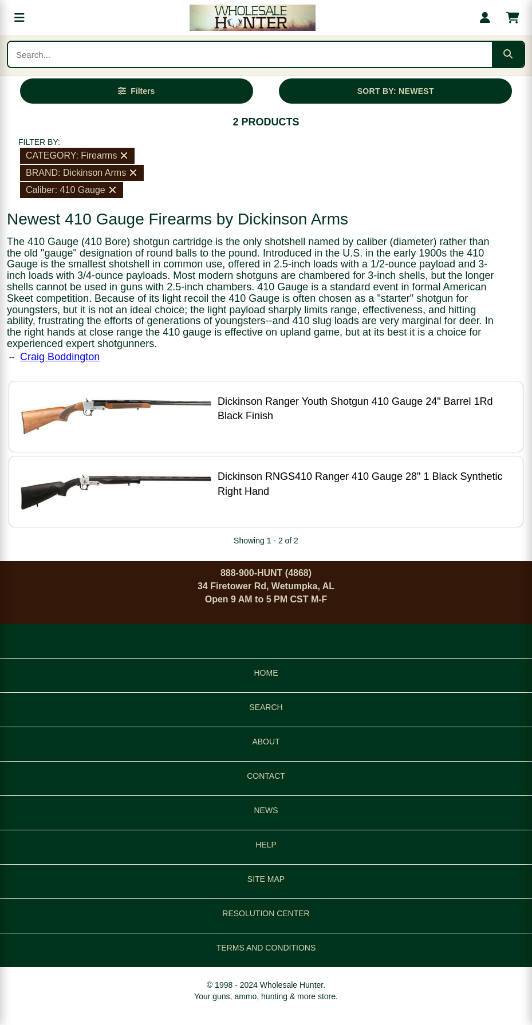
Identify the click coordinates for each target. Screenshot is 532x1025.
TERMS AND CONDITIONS (266, 947)
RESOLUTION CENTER (265, 913)
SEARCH (265, 707)
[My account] (485, 17)
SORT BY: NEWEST (395, 91)
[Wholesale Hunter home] (252, 18)
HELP (266, 844)
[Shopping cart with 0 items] (512, 17)
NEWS (266, 810)
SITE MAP (266, 879)
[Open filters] (136, 91)
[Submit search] (508, 54)
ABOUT (265, 741)
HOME (266, 672)
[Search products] (250, 54)
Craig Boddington (60, 356)
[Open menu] (19, 17)
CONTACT (266, 775)
